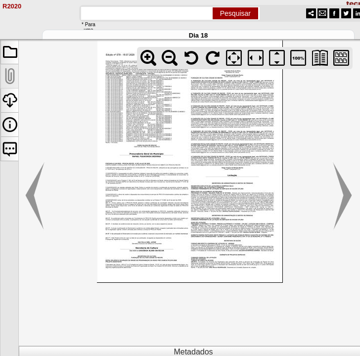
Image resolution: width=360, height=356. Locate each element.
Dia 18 (198, 35)
